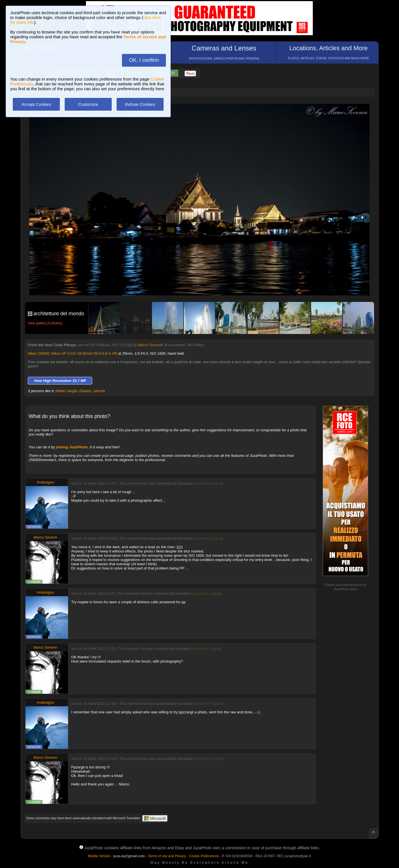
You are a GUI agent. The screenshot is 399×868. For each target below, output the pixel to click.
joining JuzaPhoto (72, 447)
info (353, 589)
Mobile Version (99, 856)
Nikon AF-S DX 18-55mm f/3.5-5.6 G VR (84, 353)
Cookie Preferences (204, 856)
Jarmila (99, 391)
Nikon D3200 (38, 353)
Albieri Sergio (66, 391)
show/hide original (208, 484)
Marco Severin (150, 345)
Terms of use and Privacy (167, 856)
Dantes (85, 391)
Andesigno (45, 482)
